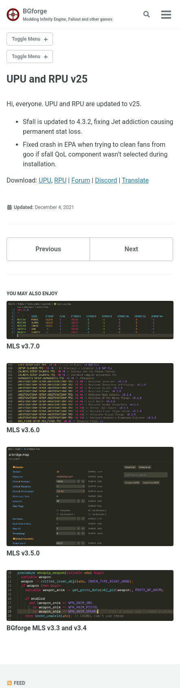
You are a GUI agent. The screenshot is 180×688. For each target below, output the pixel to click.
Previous (48, 249)
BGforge (67, 14)
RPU (60, 180)
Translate (135, 180)
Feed (16, 683)
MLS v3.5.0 (23, 553)
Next (131, 249)
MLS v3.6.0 (23, 430)
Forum (80, 180)
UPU (45, 180)
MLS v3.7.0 (23, 346)
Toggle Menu (26, 39)
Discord (106, 180)
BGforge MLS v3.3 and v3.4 (47, 628)
